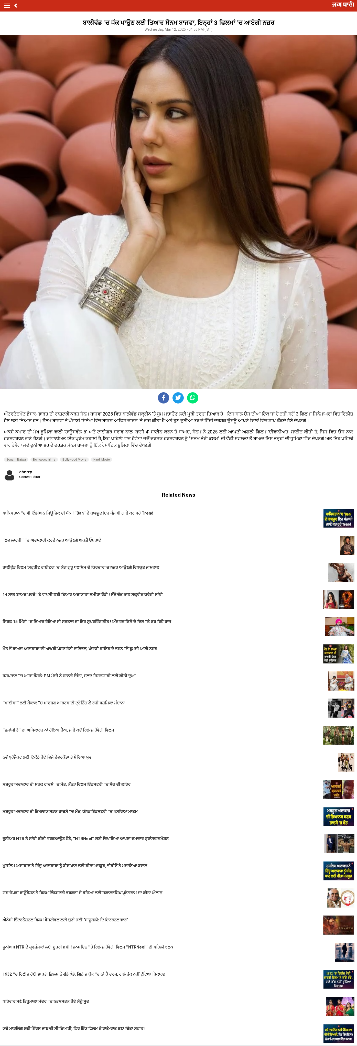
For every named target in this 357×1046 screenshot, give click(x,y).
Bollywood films (44, 459)
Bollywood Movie (74, 459)
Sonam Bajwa (16, 459)
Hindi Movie (101, 459)
